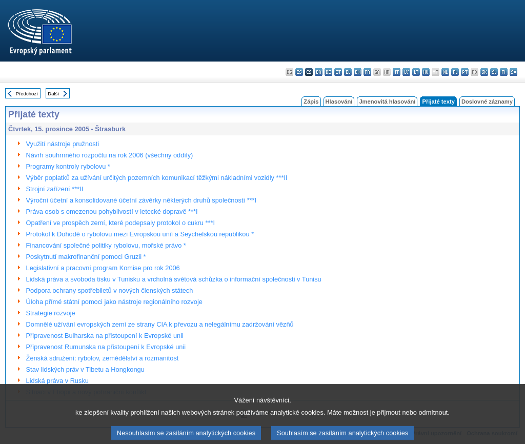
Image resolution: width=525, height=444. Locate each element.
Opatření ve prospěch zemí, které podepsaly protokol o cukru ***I (120, 223)
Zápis (311, 101)
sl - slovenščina (494, 72)
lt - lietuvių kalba (416, 72)
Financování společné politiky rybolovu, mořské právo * (106, 245)
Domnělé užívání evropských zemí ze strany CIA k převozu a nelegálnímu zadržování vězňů (160, 324)
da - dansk (318, 72)
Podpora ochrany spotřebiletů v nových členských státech (109, 290)
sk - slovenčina (484, 72)
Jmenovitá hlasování (387, 101)
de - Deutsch (328, 72)
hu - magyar (426, 72)
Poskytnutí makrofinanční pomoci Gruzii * (86, 256)
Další (53, 93)
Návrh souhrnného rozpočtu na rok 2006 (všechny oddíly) (109, 155)
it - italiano (396, 72)
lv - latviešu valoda (406, 72)
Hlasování (339, 101)
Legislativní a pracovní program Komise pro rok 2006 (103, 268)
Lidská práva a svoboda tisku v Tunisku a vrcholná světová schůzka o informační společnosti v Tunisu (173, 279)
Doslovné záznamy (487, 101)
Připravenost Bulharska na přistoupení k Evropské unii (105, 335)
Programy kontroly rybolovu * (68, 166)
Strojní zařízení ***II (55, 189)
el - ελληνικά (348, 72)
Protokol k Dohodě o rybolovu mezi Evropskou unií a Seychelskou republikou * (140, 234)
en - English (357, 72)
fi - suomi (504, 72)
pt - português (465, 72)
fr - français (367, 72)
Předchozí (27, 93)
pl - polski (455, 72)
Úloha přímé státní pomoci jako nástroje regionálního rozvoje (114, 302)
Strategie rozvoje (50, 313)
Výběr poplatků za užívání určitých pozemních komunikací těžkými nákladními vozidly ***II (157, 177)
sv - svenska (513, 72)
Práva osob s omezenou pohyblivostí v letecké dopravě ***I (112, 211)
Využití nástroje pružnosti (62, 144)
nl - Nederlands (445, 72)
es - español (299, 72)
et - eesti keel (338, 72)
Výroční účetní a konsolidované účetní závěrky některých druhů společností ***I (141, 200)
